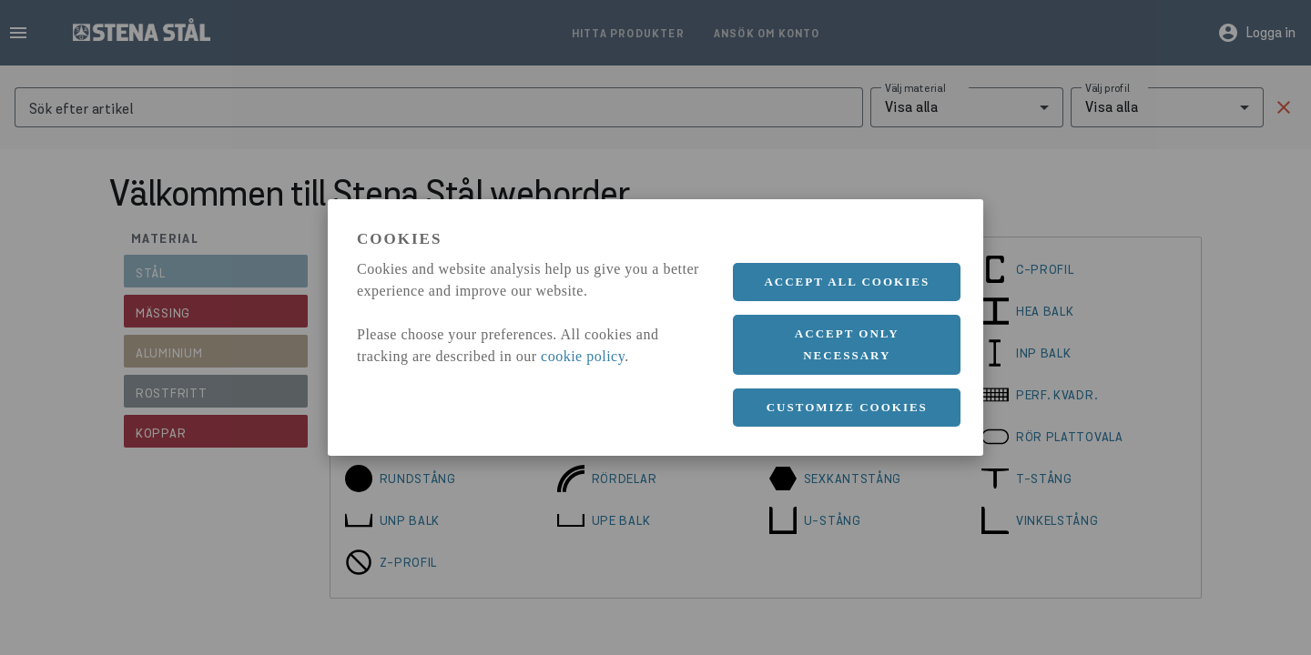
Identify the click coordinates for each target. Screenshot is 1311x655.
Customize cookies (847, 407)
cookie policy (583, 356)
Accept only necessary (847, 344)
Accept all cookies (847, 281)
